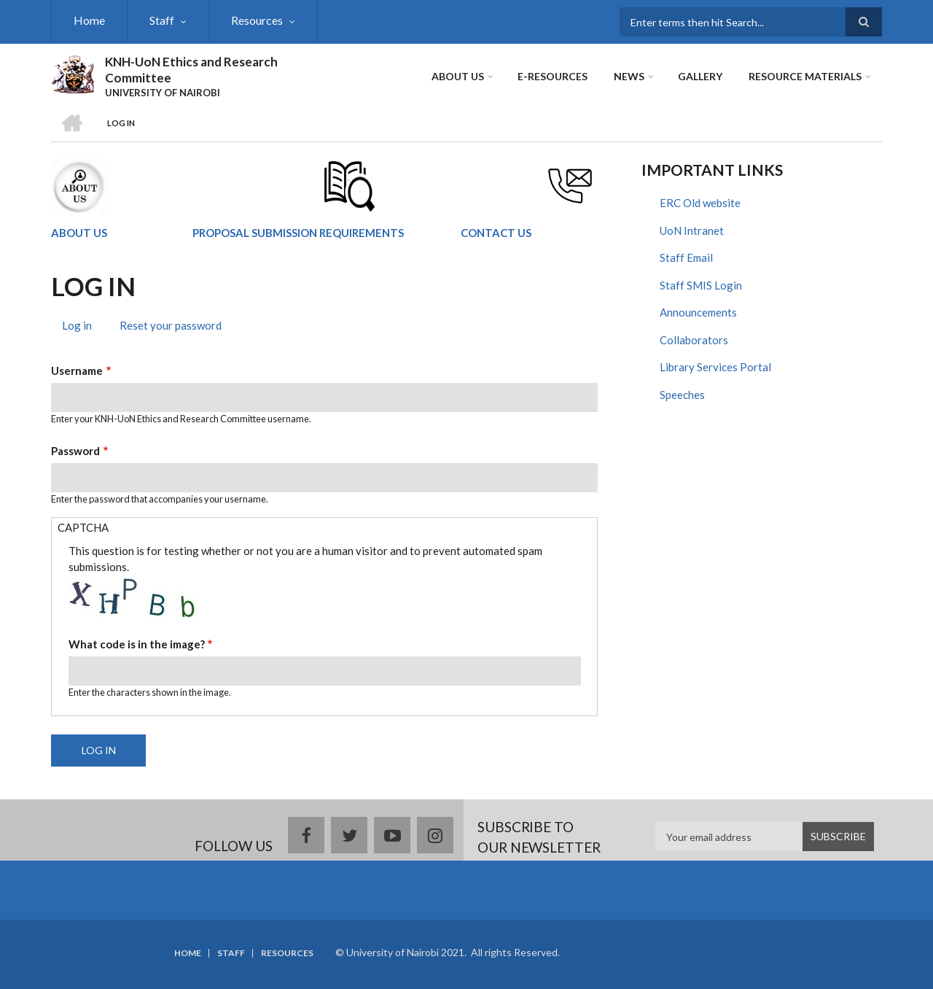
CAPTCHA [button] (83, 527)
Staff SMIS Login (701, 285)
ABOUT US (79, 232)
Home (89, 20)
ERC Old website (700, 202)
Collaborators (694, 339)
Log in (82, 327)
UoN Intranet (692, 230)
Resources (257, 20)
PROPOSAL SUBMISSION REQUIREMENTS (298, 232)
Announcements (698, 312)
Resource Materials (805, 76)
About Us (458, 76)
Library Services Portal (715, 366)
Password (75, 450)
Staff (161, 20)
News (629, 76)
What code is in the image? (137, 644)
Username (77, 370)
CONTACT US (496, 232)
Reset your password (171, 325)
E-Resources (552, 76)
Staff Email (686, 257)
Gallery (700, 76)
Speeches (682, 394)
